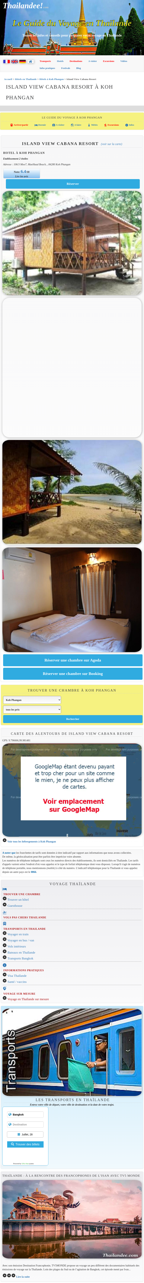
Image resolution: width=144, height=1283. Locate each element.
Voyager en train (18, 934)
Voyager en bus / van (21, 940)
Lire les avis (21, 176)
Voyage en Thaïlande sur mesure (28, 999)
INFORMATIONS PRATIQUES (23, 970)
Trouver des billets (25, 1144)
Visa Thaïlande (17, 975)
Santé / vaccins (17, 982)
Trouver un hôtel (18, 899)
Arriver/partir (19, 125)
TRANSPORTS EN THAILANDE (24, 928)
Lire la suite (23, 1276)
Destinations (76, 61)
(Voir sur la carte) (111, 144)
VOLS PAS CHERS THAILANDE (24, 917)
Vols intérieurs (17, 946)
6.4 (23, 171)
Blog (78, 68)
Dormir (40, 125)
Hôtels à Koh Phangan (51, 79)
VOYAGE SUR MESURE (19, 993)
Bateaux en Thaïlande (21, 952)
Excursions (108, 61)
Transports (45, 61)
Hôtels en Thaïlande (26, 79)
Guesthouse (15, 905)
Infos (129, 125)
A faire (76, 125)
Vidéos (123, 61)
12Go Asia (25, 1164)
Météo (92, 125)
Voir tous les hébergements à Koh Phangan (31, 841)
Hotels (60, 61)
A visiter (92, 61)
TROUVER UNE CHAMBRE (21, 894)
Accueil (8, 79)
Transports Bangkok (20, 958)
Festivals (65, 68)
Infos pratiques (47, 68)
